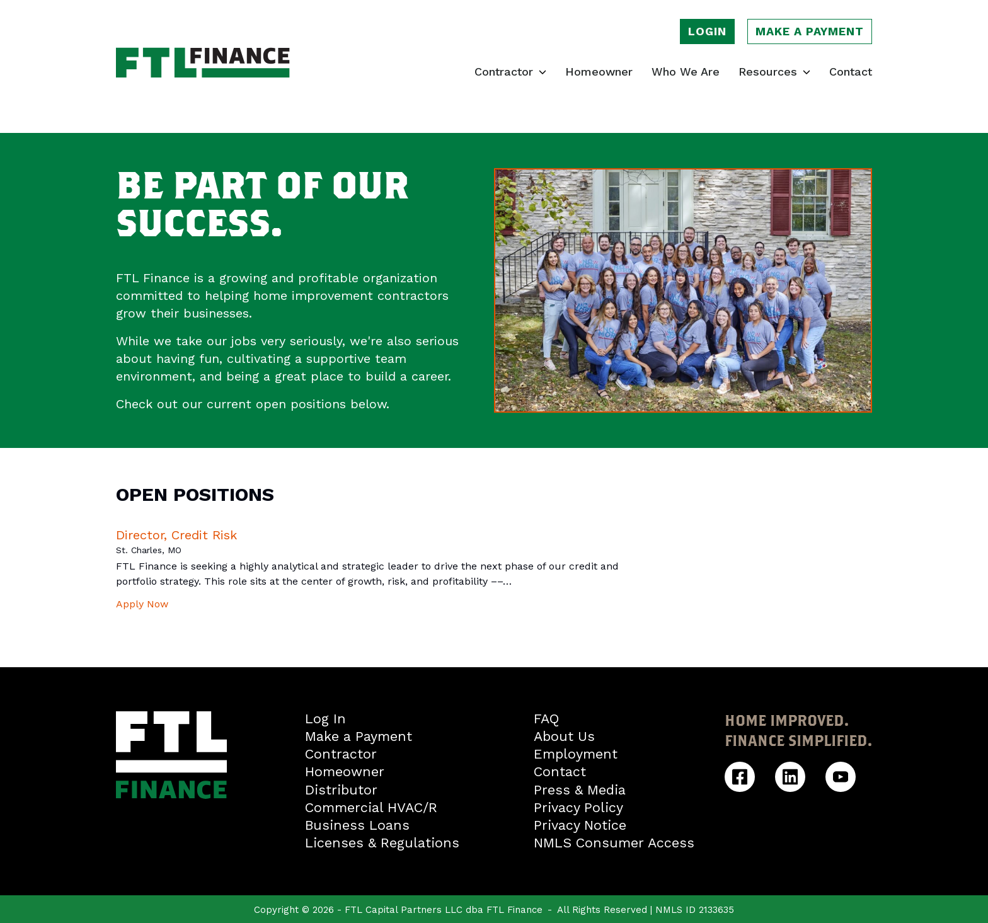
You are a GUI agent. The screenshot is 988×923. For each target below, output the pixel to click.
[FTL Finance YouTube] (840, 777)
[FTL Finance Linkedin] (790, 777)
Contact (850, 72)
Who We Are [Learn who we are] (686, 72)
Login (707, 31)
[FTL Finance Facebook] (740, 777)
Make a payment (809, 31)
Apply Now (142, 604)
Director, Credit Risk (176, 534)
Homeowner (599, 72)
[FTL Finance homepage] (203, 62)
